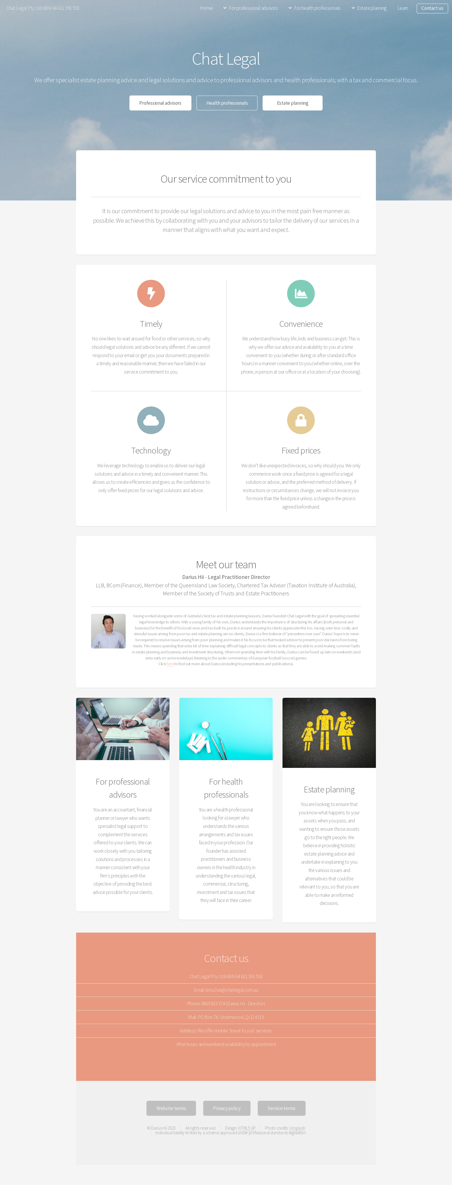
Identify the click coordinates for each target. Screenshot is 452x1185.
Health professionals (227, 103)
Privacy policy (226, 1108)
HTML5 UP (247, 1128)
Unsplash (297, 1128)
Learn (403, 8)
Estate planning (372, 8)
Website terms (171, 1108)
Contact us (432, 8)
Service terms (281, 1108)
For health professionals (317, 8)
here (170, 663)
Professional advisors (160, 103)
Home (206, 8)
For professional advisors (253, 8)
